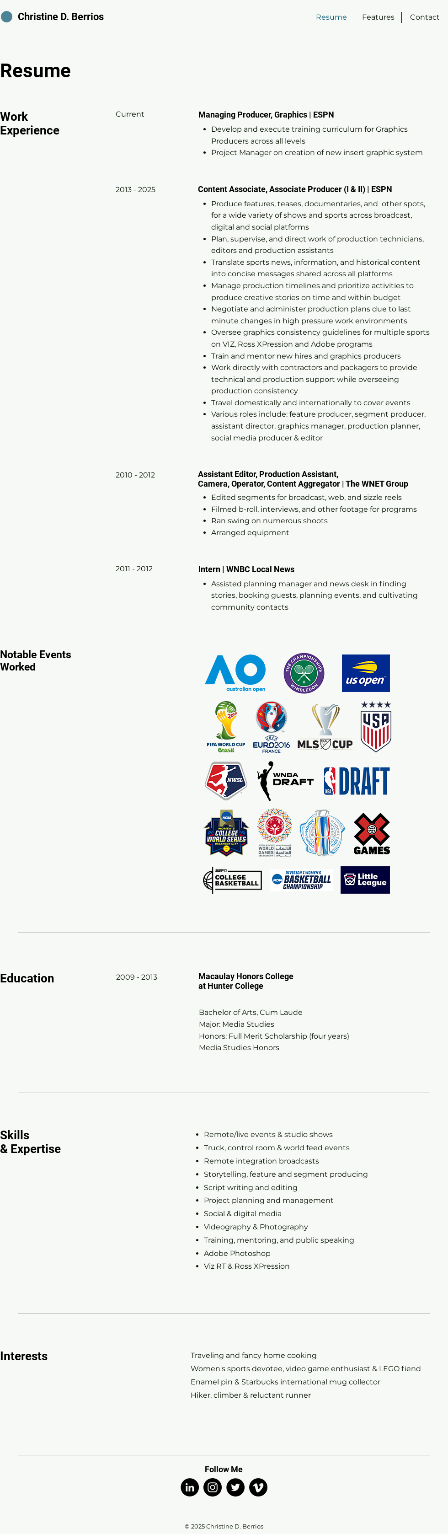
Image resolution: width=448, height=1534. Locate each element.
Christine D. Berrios (61, 16)
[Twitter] (235, 1487)
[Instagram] (212, 1487)
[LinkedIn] (190, 1487)
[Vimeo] (258, 1487)
